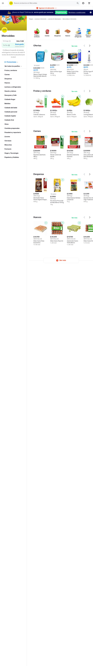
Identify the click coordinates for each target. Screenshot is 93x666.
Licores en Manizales (54, 19)
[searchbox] (44, 3)
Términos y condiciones (76, 12)
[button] (46, 8)
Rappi (31, 19)
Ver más (74, 46)
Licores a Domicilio (40, 19)
